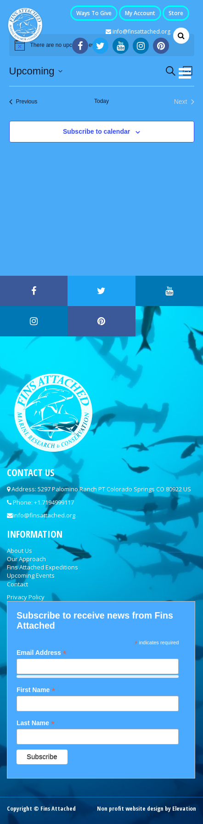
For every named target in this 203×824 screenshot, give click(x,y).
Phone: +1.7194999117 (43, 502)
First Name (36, 690)
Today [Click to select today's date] (101, 101)
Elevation (184, 808)
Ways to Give (94, 13)
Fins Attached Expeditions (42, 567)
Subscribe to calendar (96, 131)
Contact (17, 584)
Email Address (42, 652)
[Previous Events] (23, 101)
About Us (19, 550)
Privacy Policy (26, 597)
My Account (140, 13)
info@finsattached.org (138, 31)
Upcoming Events (31, 575)
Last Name (36, 723)
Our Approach (26, 559)
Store (176, 13)
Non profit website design (130, 808)
